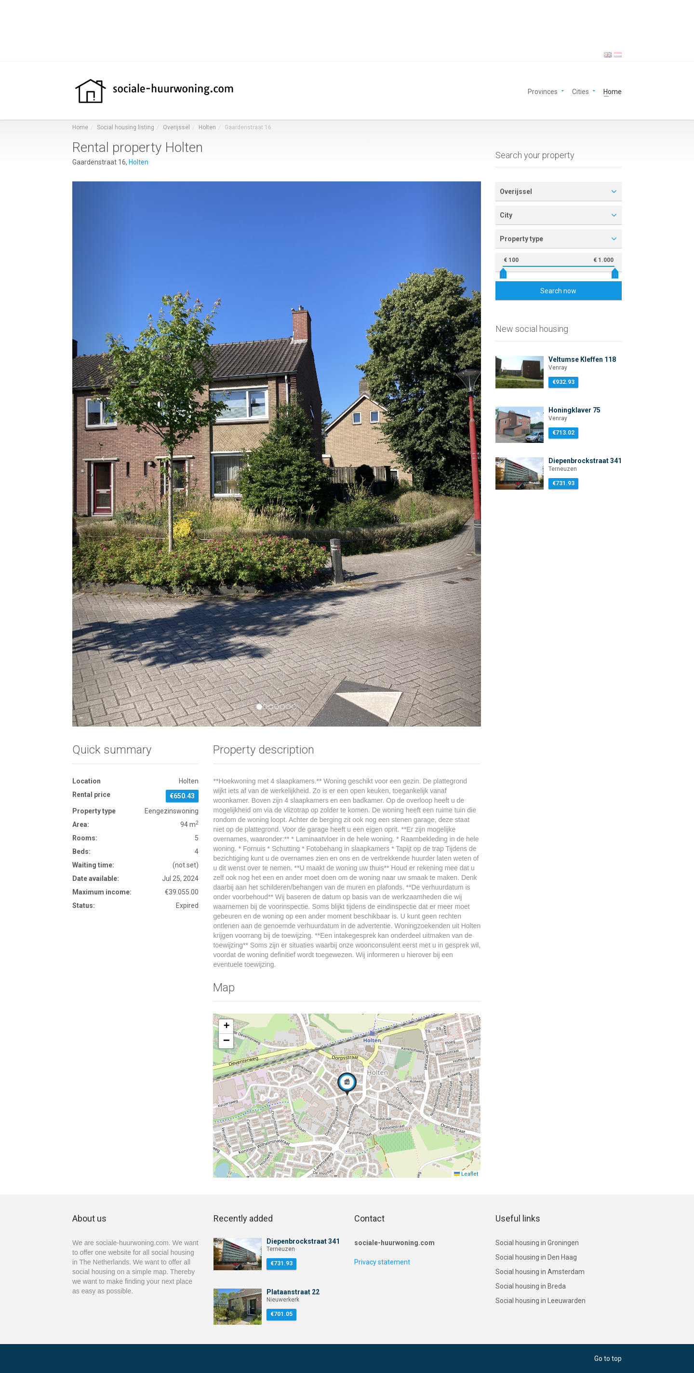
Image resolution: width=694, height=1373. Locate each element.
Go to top (608, 1358)
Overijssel (176, 127)
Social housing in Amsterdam (540, 1272)
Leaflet (466, 1174)
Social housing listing (125, 127)
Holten (207, 127)
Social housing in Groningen (537, 1243)
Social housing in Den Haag (536, 1257)
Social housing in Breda (530, 1286)
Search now (558, 291)
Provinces (543, 91)
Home (612, 91)
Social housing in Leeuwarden (540, 1300)
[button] (102, 454)
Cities (580, 91)
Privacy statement (382, 1262)
